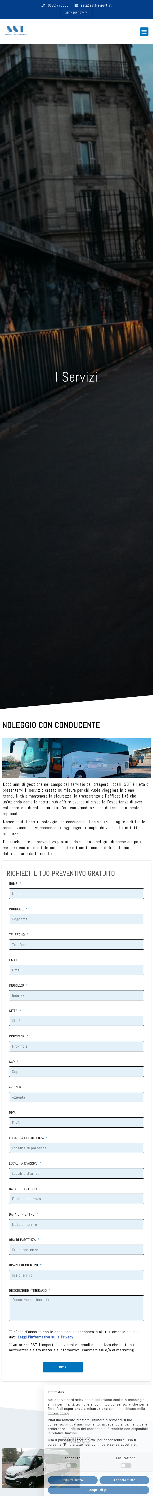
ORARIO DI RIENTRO (24, 1265)
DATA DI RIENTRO (22, 1214)
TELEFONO (17, 934)
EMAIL (13, 960)
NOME (14, 883)
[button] (76, 13)
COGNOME (17, 909)
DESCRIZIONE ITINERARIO (28, 1290)
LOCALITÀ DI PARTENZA (27, 1138)
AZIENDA (15, 1087)
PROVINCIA (17, 1036)
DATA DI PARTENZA (24, 1189)
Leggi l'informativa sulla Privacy (45, 1337)
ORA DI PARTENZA (23, 1240)
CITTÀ (14, 1011)
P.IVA (12, 1112)
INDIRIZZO (17, 985)
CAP (12, 1062)
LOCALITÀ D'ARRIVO (24, 1163)
